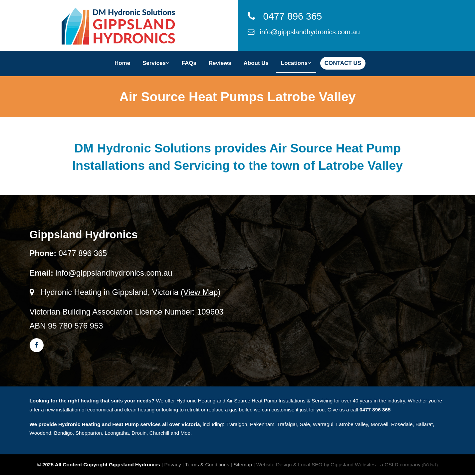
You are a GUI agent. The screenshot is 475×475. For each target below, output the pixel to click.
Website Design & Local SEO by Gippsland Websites (316, 464)
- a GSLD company (407, 464)
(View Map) (201, 292)
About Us (256, 63)
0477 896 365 (285, 16)
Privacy (172, 464)
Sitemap (242, 464)
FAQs (189, 63)
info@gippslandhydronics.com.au (304, 32)
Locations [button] (296, 63)
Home (122, 63)
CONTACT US (343, 63)
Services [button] (155, 63)
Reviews (220, 63)
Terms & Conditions (207, 464)
